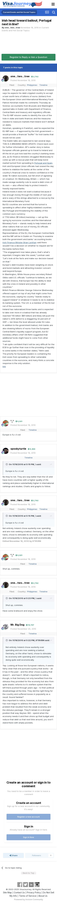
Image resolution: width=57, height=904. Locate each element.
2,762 (34, 77)
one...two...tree (12, 27)
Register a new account (28, 816)
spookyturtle (18, 448)
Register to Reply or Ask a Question (28, 57)
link (4, 366)
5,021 (19, 421)
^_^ (12, 421)
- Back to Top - (28, 873)
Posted (23, 80)
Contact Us (19, 892)
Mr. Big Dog (17, 624)
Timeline (43, 85)
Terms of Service (27, 896)
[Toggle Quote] (7, 464)
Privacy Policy (34, 892)
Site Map (7, 892)
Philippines (32, 85)
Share (13, 855)
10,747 (30, 625)
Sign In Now (28, 837)
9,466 (31, 449)
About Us (42, 896)
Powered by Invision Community (28, 899)
